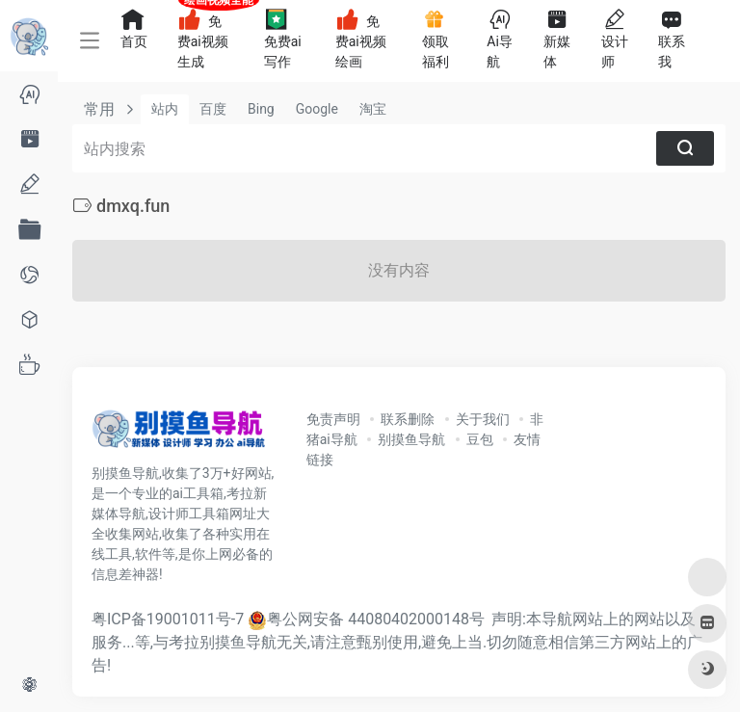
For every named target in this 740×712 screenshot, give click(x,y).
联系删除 (408, 419)
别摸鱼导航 (411, 439)
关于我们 (483, 419)
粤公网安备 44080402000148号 (376, 619)
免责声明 (333, 419)
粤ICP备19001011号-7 (168, 619)
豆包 (479, 439)
